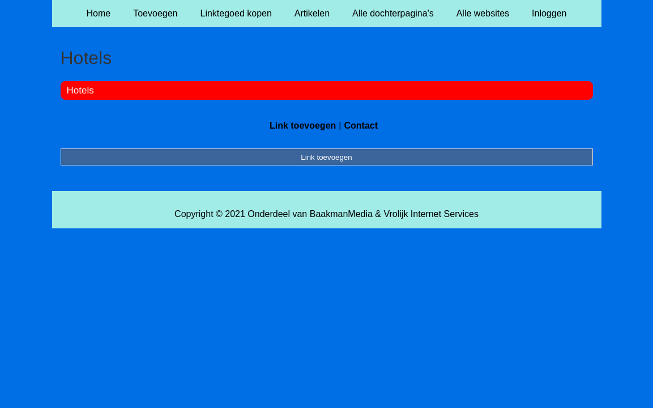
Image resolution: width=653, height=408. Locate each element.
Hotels (80, 90)
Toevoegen (155, 13)
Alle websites (482, 13)
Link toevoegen (303, 125)
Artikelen (312, 13)
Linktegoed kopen (236, 13)
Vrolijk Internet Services (430, 214)
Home (99, 13)
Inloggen (549, 13)
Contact (361, 125)
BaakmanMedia (341, 214)
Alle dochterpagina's (393, 13)
